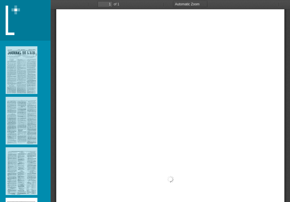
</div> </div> (170, 101)
